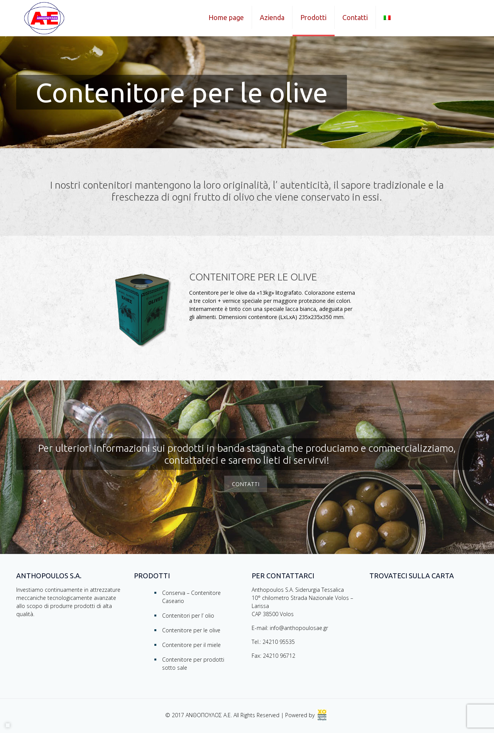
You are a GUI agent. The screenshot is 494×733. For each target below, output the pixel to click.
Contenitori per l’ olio (188, 615)
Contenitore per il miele (191, 645)
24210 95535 (278, 641)
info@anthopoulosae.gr (299, 628)
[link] (322, 715)
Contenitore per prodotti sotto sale (193, 663)
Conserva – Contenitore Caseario (191, 597)
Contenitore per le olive (191, 630)
